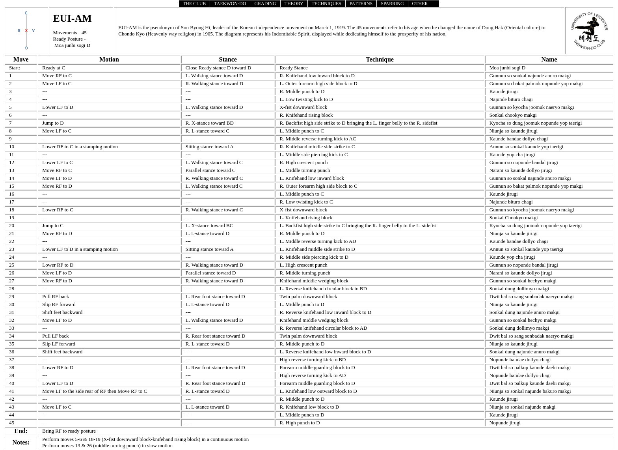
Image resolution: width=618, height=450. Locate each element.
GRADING (265, 3)
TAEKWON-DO (230, 3)
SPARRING (392, 3)
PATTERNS (361, 3)
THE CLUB (194, 3)
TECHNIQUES (326, 3)
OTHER (420, 3)
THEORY (294, 3)
